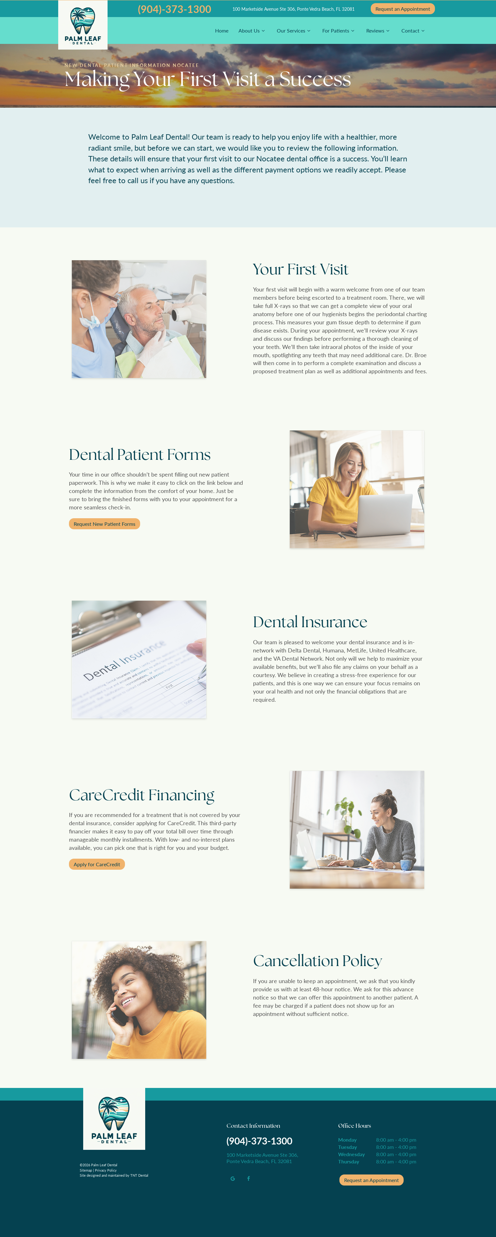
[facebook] (248, 1178)
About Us (253, 30)
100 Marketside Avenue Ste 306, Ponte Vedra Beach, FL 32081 (293, 9)
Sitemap (86, 1170)
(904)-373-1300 (174, 9)
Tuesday (347, 1146)
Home (221, 30)
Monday (347, 1139)
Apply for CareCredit (97, 864)
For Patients (339, 30)
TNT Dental (139, 1175)
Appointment (402, 8)
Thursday (348, 1161)
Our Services (294, 30)
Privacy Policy (106, 1170)
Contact (413, 30)
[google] (232, 1178)
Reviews (378, 30)
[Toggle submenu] (263, 30)
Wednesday (351, 1154)
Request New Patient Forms (104, 523)
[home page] (83, 27)
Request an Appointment (371, 1180)
